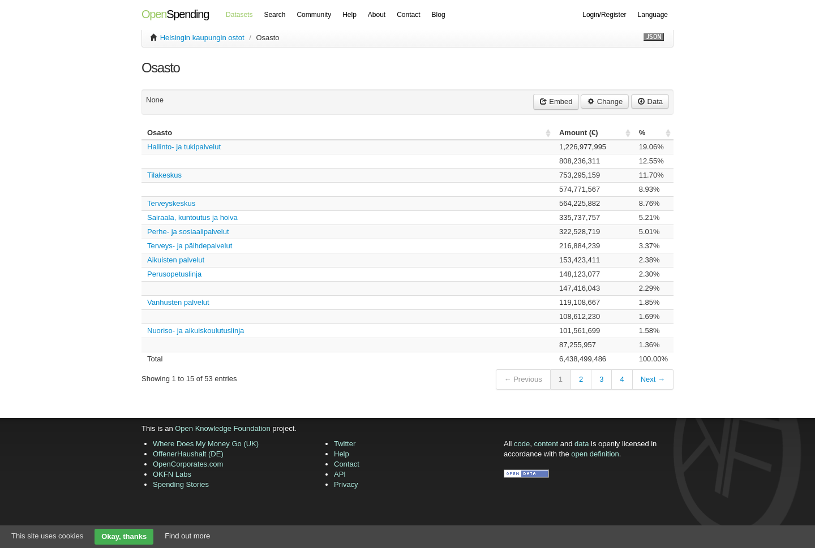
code (522, 443)
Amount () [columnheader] (578, 132)
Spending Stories (181, 484)
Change (605, 101)
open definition (595, 454)
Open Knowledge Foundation (222, 428)
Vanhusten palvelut (178, 302)
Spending (175, 14)
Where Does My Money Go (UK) (206, 443)
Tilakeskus (164, 175)
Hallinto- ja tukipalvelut (184, 147)
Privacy (346, 484)
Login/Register (604, 15)
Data (650, 101)
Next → (653, 379)
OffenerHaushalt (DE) (188, 454)
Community (314, 15)
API (340, 474)
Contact (408, 15)
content (546, 443)
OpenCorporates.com (188, 464)
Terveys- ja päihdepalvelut (189, 245)
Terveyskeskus (171, 203)
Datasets (239, 15)
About (376, 15)
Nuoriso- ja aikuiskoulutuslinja (195, 330)
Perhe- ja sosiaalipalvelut (188, 231)
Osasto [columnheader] (159, 132)
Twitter (344, 443)
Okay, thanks (124, 536)
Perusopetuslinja (174, 274)
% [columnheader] (642, 132)
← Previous (523, 379)
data (581, 443)
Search (274, 15)
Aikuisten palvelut (175, 260)
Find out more (187, 536)
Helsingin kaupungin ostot (202, 37)
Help (349, 15)
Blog (438, 15)
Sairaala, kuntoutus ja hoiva (192, 217)
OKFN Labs (172, 474)
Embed (556, 101)
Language (653, 15)
